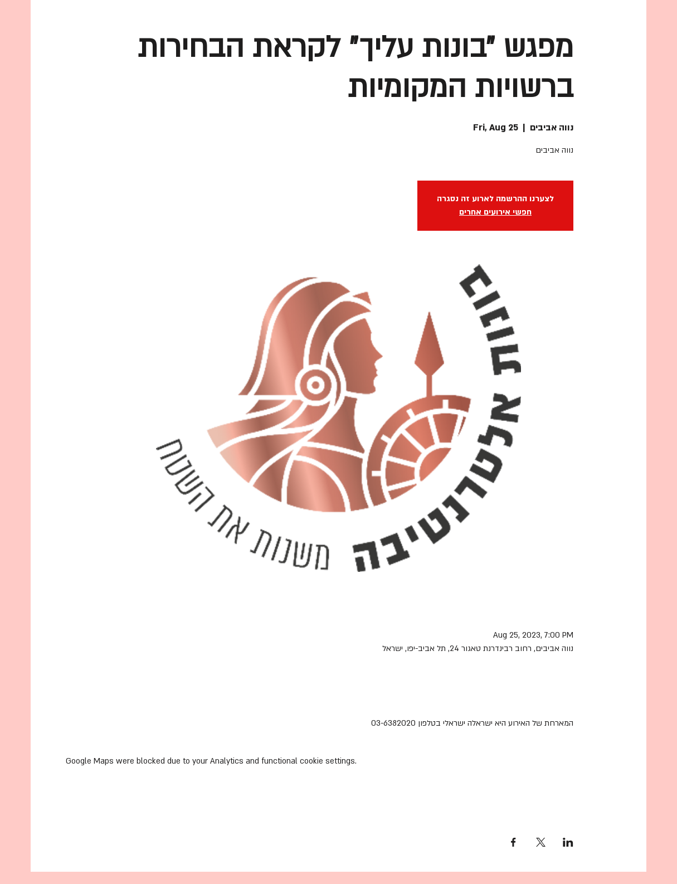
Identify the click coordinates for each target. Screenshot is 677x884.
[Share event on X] (540, 842)
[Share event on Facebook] (513, 842)
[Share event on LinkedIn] (568, 842)
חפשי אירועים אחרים (495, 212)
